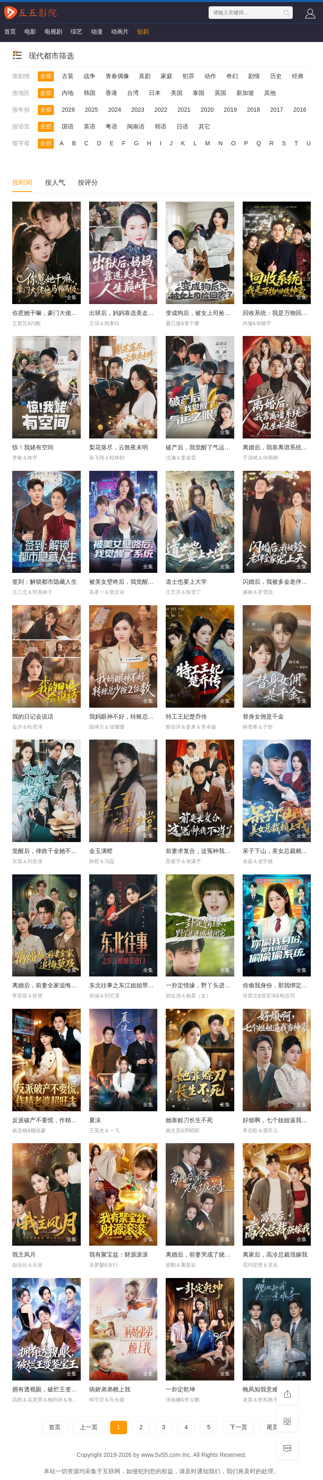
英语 (89, 126)
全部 (46, 76)
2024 (114, 109)
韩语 (161, 126)
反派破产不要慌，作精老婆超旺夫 (56, 1120)
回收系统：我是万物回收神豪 (281, 313)
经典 (298, 76)
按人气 (55, 182)
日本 (155, 92)
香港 (111, 92)
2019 (230, 109)
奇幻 (232, 76)
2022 (160, 109)
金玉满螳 (101, 851)
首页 (10, 31)
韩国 (89, 92)
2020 (207, 109)
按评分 (88, 182)
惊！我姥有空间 (32, 447)
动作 (210, 76)
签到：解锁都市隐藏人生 (44, 581)
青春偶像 (117, 76)
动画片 (120, 31)
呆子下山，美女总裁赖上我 (278, 851)
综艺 (76, 31)
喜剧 (145, 76)
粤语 (111, 126)
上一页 (89, 1427)
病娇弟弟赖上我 (109, 1389)
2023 (137, 109)
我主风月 (24, 1254)
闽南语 (136, 126)
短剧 (143, 31)
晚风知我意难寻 (263, 1389)
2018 (253, 109)
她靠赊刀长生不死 (189, 1120)
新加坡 (245, 92)
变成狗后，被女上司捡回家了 (204, 313)
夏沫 (95, 1120)
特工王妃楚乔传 (186, 716)
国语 (68, 126)
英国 (220, 92)
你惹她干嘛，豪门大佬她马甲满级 (56, 313)
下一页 (238, 1427)
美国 (177, 92)
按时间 (22, 182)
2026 (68, 109)
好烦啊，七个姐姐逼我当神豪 (281, 1120)
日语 (182, 126)
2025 (91, 109)
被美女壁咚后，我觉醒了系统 (127, 581)
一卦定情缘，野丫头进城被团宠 (207, 985)
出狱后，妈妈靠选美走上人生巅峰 (133, 313)
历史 (276, 76)
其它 (204, 126)
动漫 (97, 31)
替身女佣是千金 (263, 716)
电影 (30, 31)
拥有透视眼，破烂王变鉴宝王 (50, 1389)
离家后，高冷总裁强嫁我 (275, 1254)
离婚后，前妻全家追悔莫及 (47, 985)
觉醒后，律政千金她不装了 (47, 851)
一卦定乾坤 (180, 1389)
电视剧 (53, 31)
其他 (270, 92)
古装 (68, 76)
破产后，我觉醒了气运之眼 (201, 447)
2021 (184, 109)
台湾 (133, 92)
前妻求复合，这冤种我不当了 (204, 851)
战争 (89, 76)
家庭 (166, 76)
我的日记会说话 (32, 716)
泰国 (198, 92)
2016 (299, 109)
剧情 (254, 76)
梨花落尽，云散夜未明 (118, 447)
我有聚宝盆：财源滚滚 (118, 1254)
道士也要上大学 (186, 581)
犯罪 (188, 76)
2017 (276, 109)
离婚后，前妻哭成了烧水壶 (201, 1254)
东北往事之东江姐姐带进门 (124, 985)
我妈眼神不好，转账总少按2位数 (132, 716)
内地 (68, 92)
